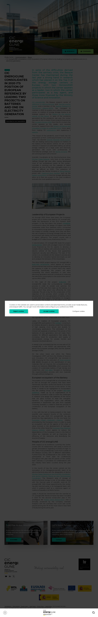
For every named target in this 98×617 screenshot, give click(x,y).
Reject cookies (18, 311)
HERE (71, 307)
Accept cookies (49, 311)
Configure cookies (78, 311)
